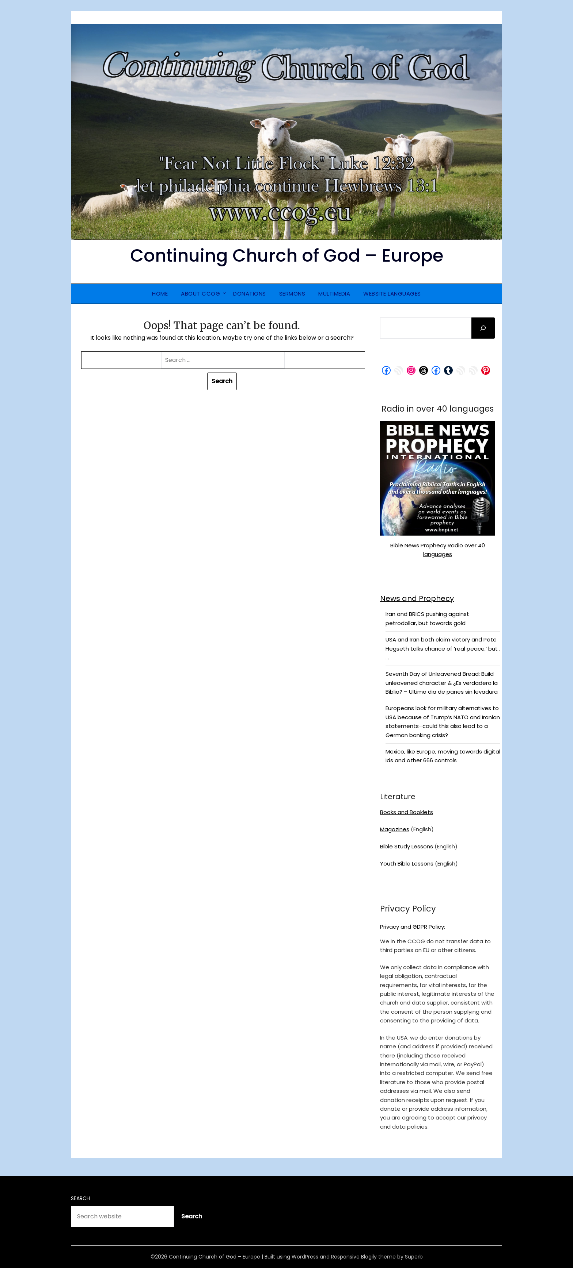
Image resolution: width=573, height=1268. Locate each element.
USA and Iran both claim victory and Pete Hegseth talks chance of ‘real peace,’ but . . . (443, 648)
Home (160, 293)
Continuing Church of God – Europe (286, 255)
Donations (249, 293)
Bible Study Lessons (406, 846)
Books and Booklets (406, 812)
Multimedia (334, 293)
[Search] (483, 328)
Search (80, 1198)
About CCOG (200, 293)
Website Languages (392, 293)
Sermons (292, 293)
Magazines (394, 829)
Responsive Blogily (354, 1256)
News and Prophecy (417, 598)
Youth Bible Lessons (406, 863)
